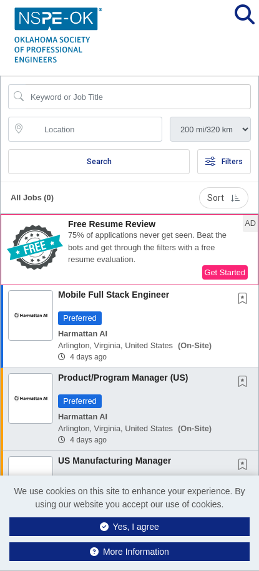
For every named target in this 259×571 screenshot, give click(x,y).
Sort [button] (223, 198)
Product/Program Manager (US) (123, 378)
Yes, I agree (129, 527)
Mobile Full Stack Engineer (113, 295)
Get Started (225, 272)
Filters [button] (224, 161)
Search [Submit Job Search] (99, 161)
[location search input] (94, 129)
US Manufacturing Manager (114, 461)
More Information (129, 552)
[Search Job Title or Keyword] (138, 96)
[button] (244, 24)
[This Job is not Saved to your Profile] (245, 299)
